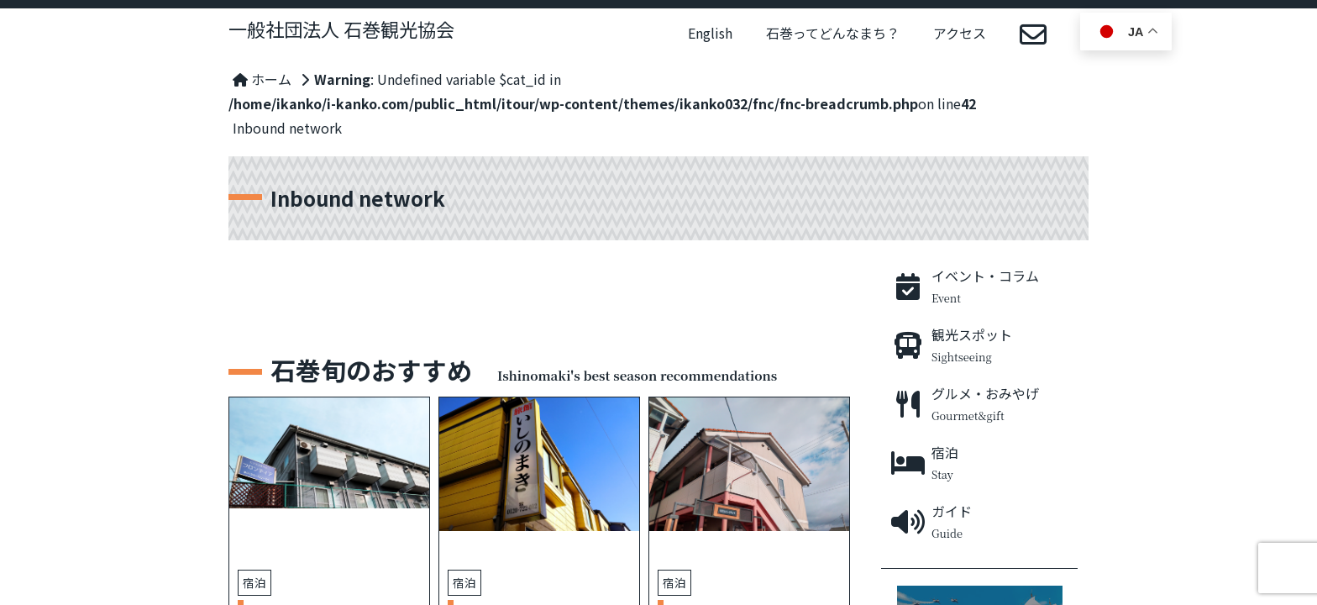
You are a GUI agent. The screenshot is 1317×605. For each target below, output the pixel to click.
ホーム (262, 79)
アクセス (959, 33)
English (710, 33)
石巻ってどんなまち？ (833, 33)
